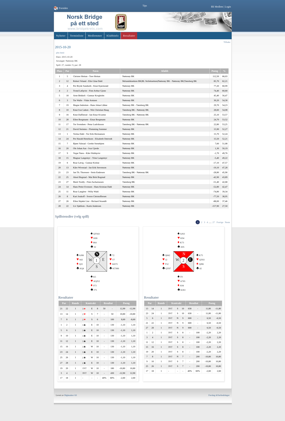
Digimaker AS (70, 402)
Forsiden (63, 8)
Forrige (220, 222)
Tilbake (226, 42)
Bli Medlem (217, 6)
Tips (145, 5)
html (62, 52)
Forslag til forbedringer (219, 402)
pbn (58, 52)
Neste (227, 222)
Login (228, 6)
